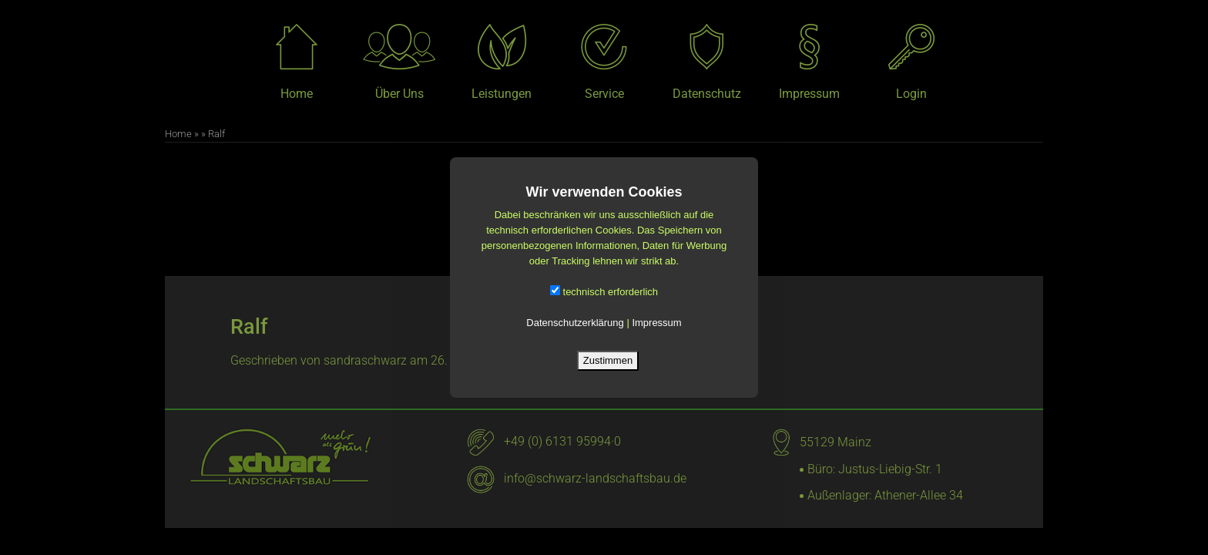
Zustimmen (608, 360)
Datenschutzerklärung (574, 322)
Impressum (656, 322)
